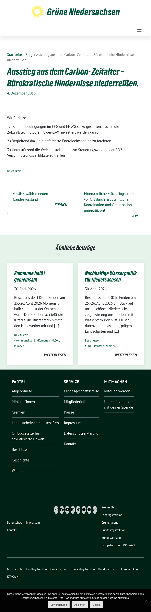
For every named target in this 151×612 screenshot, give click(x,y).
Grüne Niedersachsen (83, 12)
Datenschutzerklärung (81, 433)
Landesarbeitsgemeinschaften (35, 422)
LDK (56, 340)
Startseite (14, 54)
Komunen (44, 340)
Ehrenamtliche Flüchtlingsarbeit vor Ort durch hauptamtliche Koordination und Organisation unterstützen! (111, 205)
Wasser (99, 346)
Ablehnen (79, 604)
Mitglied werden (117, 391)
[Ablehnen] (146, 601)
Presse (69, 412)
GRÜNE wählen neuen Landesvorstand (40, 199)
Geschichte (20, 460)
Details (96, 604)
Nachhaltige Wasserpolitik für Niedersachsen (111, 276)
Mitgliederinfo (75, 401)
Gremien (18, 412)
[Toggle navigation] (139, 29)
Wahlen (18, 470)
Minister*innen (23, 401)
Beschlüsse (14, 171)
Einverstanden (59, 604)
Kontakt (70, 444)
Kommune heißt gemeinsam (29, 276)
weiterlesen (55, 355)
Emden (20, 346)
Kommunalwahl (25, 340)
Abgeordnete (22, 391)
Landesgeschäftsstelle (81, 391)
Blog (29, 54)
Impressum (72, 422)
